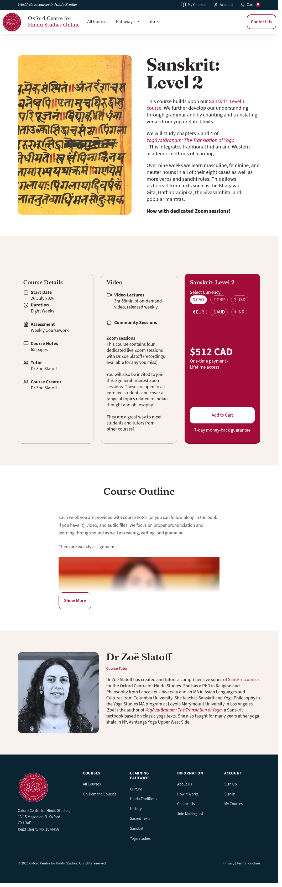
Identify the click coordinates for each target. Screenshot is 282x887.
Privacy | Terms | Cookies (241, 863)
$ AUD (219, 312)
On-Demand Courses (99, 794)
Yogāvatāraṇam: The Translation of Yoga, (184, 710)
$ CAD (198, 299)
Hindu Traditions (143, 799)
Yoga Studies (140, 838)
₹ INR (239, 312)
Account (223, 5)
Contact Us (261, 21)
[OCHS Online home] (45, 787)
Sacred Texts (140, 818)
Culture (136, 789)
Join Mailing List (190, 814)
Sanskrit (136, 828)
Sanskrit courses (243, 679)
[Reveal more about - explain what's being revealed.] (75, 600)
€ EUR (198, 312)
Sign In (229, 794)
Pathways (128, 22)
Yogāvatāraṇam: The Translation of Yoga (190, 140)
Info (153, 22)
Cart (250, 4)
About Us (184, 784)
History (136, 809)
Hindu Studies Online (54, 25)
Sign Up (230, 784)
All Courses (97, 21)
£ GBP (218, 299)
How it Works (188, 794)
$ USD (240, 299)
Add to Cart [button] (222, 415)
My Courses (193, 5)
